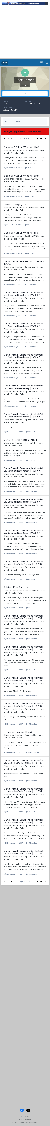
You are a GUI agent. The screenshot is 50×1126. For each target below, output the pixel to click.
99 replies (31, 608)
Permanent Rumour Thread (18, 732)
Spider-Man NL (31, 267)
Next (39, 138)
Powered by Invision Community (25, 1122)
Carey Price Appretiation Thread (20, 439)
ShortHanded (10, 150)
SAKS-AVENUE (31, 150)
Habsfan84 (30, 443)
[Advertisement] (25, 33)
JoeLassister (30, 590)
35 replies (31, 460)
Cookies (25, 1116)
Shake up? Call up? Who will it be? (21, 147)
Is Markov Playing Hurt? (16, 204)
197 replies (30, 284)
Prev (10, 138)
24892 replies (32, 752)
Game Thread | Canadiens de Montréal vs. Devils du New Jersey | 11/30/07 (23, 293)
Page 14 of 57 (25, 138)
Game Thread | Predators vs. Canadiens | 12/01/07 (24, 262)
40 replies (30, 168)
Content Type (12, 121)
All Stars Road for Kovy (16, 587)
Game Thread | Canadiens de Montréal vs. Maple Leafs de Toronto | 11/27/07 (23, 562)
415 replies (31, 579)
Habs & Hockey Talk (15, 153)
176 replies (30, 316)
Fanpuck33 (30, 735)
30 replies (30, 225)
